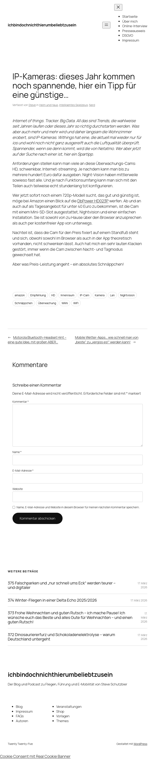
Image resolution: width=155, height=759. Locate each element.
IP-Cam (84, 295)
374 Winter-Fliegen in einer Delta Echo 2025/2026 (52, 600)
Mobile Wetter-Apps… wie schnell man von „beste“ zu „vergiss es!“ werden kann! (106, 339)
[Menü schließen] (118, 7)
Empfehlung (38, 295)
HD (53, 295)
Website (18, 489)
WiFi (76, 303)
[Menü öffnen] (106, 25)
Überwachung (47, 303)
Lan (112, 295)
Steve (32, 105)
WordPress (140, 744)
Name (17, 452)
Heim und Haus (48, 105)
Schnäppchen (24, 303)
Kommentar (21, 401)
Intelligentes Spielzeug (73, 105)
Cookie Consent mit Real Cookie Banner (35, 756)
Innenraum (67, 295)
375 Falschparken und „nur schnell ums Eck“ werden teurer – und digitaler (61, 585)
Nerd (92, 105)
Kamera (100, 295)
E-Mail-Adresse (23, 470)
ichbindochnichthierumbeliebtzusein (42, 25)
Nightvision (127, 295)
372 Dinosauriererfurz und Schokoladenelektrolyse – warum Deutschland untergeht (61, 636)
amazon (20, 295)
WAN (65, 303)
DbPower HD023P (92, 201)
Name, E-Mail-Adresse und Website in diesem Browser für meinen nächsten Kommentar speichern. (78, 507)
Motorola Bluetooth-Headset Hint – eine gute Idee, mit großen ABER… (37, 339)
